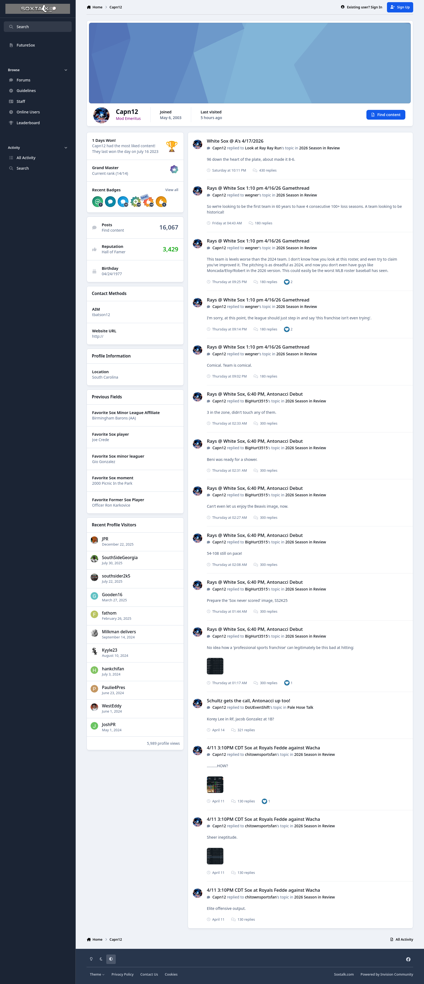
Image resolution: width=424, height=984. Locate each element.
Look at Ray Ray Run (263, 147)
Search (19, 26)
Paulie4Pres (113, 687)
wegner (252, 195)
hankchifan (113, 669)
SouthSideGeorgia (120, 557)
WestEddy (111, 706)
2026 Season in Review (319, 147)
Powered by (387, 974)
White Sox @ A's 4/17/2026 (235, 141)
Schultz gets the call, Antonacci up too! (248, 700)
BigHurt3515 (256, 401)
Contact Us (149, 974)
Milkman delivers (119, 632)
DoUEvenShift (257, 707)
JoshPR (108, 724)
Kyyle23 (109, 650)
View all (171, 189)
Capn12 (219, 147)
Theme (97, 974)
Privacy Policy (122, 974)
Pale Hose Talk (300, 707)
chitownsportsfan (261, 754)
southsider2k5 (116, 576)
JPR (105, 539)
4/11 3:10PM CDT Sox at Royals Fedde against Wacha (263, 747)
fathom (109, 613)
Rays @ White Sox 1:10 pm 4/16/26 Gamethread (258, 188)
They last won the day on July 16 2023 (125, 151)
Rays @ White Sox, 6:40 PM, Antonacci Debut (255, 394)
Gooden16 (112, 595)
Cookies (171, 974)
